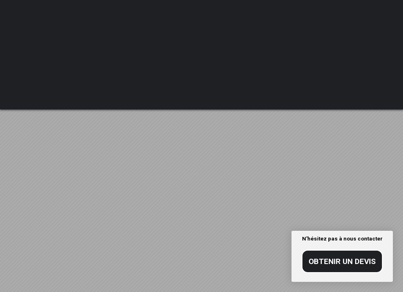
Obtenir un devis (342, 261)
